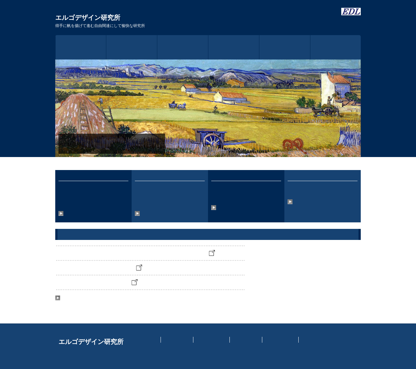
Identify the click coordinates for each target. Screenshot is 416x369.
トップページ (81, 47)
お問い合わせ (335, 47)
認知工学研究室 (246, 339)
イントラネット (177, 339)
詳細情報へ (71, 214)
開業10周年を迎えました (108, 283)
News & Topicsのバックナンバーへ (92, 299)
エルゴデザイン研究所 (100, 21)
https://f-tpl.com (267, 351)
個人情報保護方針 (280, 339)
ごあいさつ (132, 47)
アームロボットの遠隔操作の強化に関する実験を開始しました (147, 254)
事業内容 (233, 47)
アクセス (284, 47)
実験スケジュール (211, 339)
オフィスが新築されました (111, 269)
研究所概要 (183, 47)
